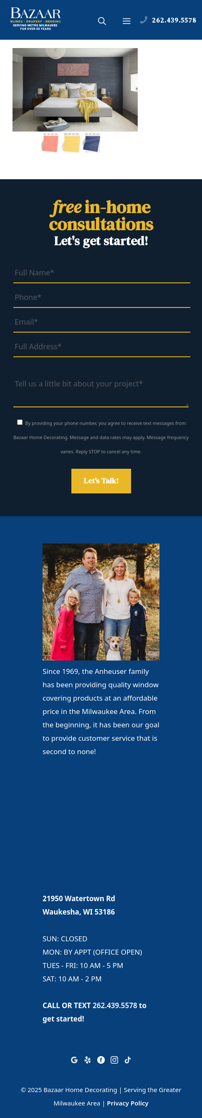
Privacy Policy (127, 1103)
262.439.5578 (115, 1005)
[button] (102, 22)
